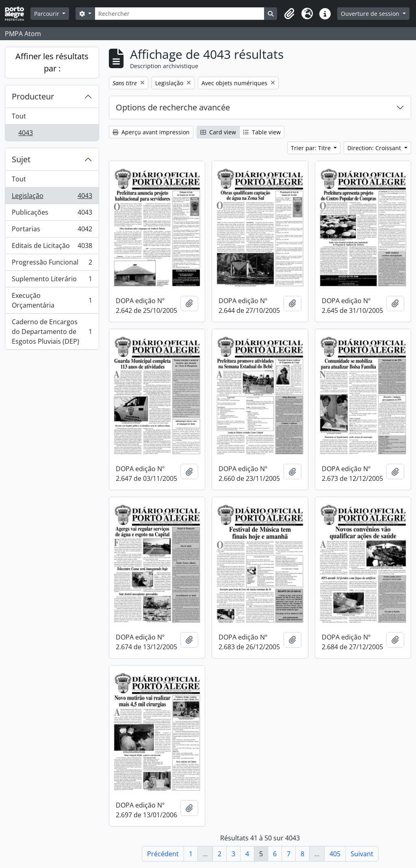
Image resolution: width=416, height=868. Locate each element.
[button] (289, 14)
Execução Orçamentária (51, 300)
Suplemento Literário (51, 280)
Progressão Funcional (51, 264)
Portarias (51, 230)
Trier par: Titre (311, 148)
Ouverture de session (371, 13)
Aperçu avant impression (151, 132)
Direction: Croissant (375, 148)
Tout (19, 116)
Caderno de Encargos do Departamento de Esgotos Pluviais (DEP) (51, 331)
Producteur (33, 96)
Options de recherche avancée (173, 107)
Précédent (163, 853)
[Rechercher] (180, 13)
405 (334, 853)
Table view (262, 132)
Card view (218, 132)
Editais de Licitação (51, 247)
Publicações (51, 214)
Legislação (51, 197)
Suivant (362, 853)
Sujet (21, 159)
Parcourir (47, 13)
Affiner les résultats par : (52, 62)
